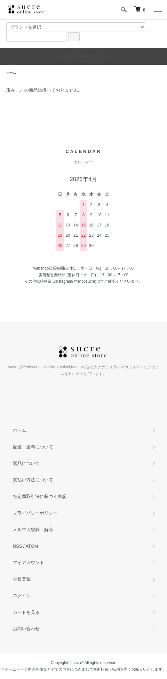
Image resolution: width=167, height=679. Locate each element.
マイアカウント (28, 562)
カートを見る (26, 612)
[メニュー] (157, 9)
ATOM (32, 546)
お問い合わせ (26, 628)
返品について (26, 463)
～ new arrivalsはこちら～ (84, 56)
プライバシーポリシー (35, 512)
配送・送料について (33, 446)
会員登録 (22, 579)
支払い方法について (33, 479)
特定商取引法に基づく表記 (40, 496)
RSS (17, 546)
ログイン (22, 595)
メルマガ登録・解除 (33, 529)
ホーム (11, 72)
